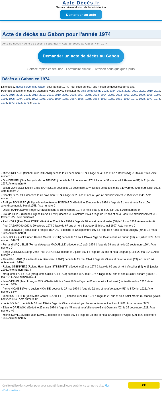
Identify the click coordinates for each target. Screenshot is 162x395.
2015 (19, 94)
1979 (134, 98)
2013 (35, 94)
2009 (65, 94)
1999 (142, 94)
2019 (150, 90)
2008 (73, 94)
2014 (27, 94)
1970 (36, 102)
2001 (127, 94)
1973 (11, 102)
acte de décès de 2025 (94, 90)
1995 (12, 98)
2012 (42, 94)
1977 (150, 98)
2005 (96, 94)
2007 (81, 94)
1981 (119, 98)
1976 (157, 98)
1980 (127, 98)
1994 (19, 98)
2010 (58, 94)
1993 (27, 98)
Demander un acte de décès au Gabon (81, 56)
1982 (111, 98)
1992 (35, 98)
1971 (26, 102)
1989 (58, 98)
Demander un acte (81, 14)
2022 (127, 90)
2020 (142, 90)
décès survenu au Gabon (31, 86)
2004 (103, 94)
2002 (119, 94)
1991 (42, 98)
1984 (96, 98)
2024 (112, 90)
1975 (4, 102)
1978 (142, 98)
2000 (134, 94)
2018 (157, 90)
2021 (135, 90)
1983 (103, 98)
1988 (65, 98)
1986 (81, 98)
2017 (4, 94)
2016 (12, 94)
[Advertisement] (81, 140)
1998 (150, 94)
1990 (50, 98)
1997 (157, 94)
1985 (88, 98)
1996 (4, 98)
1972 (19, 102)
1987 (73, 98)
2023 (120, 90)
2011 (50, 94)
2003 (111, 94)
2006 (88, 94)
